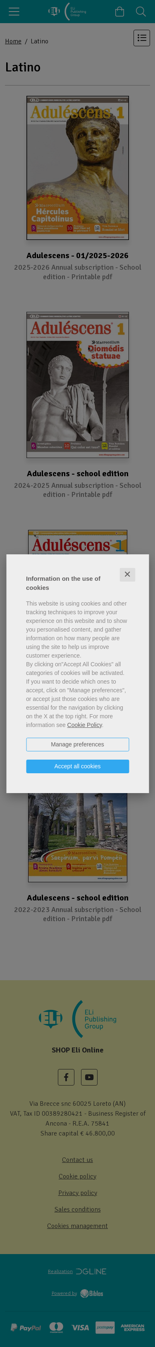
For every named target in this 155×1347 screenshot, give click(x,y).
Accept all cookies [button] (77, 766)
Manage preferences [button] (77, 744)
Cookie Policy (84, 725)
